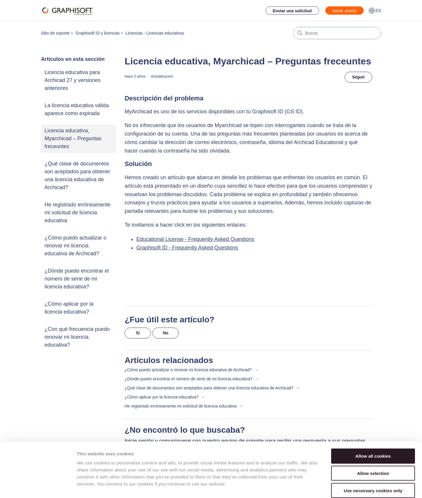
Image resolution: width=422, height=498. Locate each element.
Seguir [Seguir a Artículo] (358, 77)
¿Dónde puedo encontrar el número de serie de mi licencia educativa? (77, 279)
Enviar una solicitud (292, 10)
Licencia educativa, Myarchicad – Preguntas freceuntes (73, 138)
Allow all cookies (373, 426)
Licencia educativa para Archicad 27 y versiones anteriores (73, 80)
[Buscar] (337, 33)
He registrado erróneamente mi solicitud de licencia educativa (77, 212)
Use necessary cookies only (373, 460)
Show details (307, 486)
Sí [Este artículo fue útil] (138, 333)
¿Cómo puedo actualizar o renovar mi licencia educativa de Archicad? (75, 245)
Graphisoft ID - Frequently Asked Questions (187, 248)
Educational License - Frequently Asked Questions (195, 239)
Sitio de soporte (55, 33)
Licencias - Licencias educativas (154, 33)
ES (374, 10)
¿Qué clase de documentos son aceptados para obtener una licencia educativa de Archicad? (77, 175)
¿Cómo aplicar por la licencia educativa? (69, 308)
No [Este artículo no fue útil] (166, 333)
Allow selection (373, 443)
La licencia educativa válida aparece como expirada (77, 109)
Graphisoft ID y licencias (97, 33)
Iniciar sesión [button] (345, 10)
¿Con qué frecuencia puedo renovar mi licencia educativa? (77, 337)
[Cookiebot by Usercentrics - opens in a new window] (38, 486)
